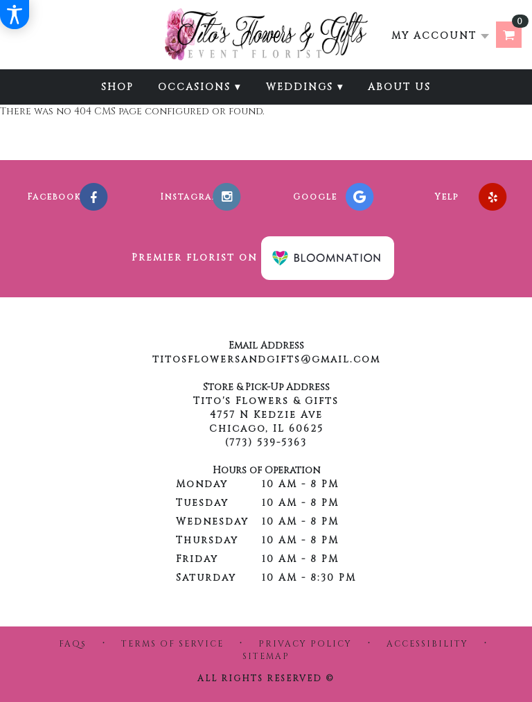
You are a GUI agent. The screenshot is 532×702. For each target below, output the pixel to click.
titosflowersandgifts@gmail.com (266, 359)
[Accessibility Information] (14, 14)
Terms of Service (172, 643)
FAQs (73, 643)
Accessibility (427, 643)
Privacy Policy (305, 643)
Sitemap (266, 656)
